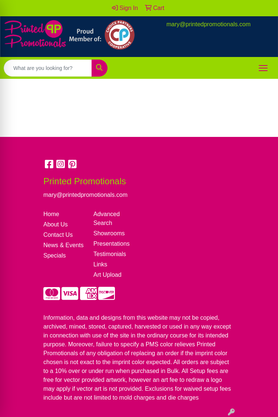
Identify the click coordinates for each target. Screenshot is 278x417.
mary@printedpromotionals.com (208, 24)
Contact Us (58, 235)
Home (51, 214)
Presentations (111, 244)
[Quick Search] (48, 68)
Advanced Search (106, 218)
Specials (54, 255)
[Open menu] (263, 68)
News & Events (63, 245)
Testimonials (109, 254)
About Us (55, 224)
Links (100, 264)
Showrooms (109, 233)
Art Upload (107, 275)
